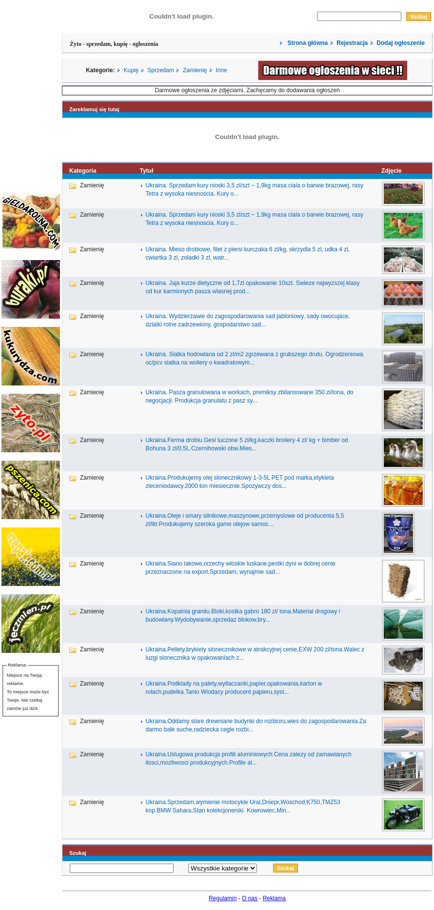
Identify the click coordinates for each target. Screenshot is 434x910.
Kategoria (82, 170)
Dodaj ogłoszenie (400, 43)
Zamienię (195, 70)
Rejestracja (352, 43)
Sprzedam (160, 70)
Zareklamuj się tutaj (94, 109)
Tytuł (147, 170)
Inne (221, 70)
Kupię (131, 70)
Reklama (274, 898)
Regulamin (223, 898)
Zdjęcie (391, 170)
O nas (249, 898)
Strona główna (307, 43)
